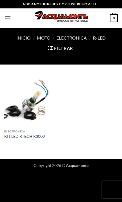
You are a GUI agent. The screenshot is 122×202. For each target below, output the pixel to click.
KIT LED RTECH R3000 (24, 136)
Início (23, 37)
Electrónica (71, 37)
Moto (43, 37)
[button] (7, 18)
